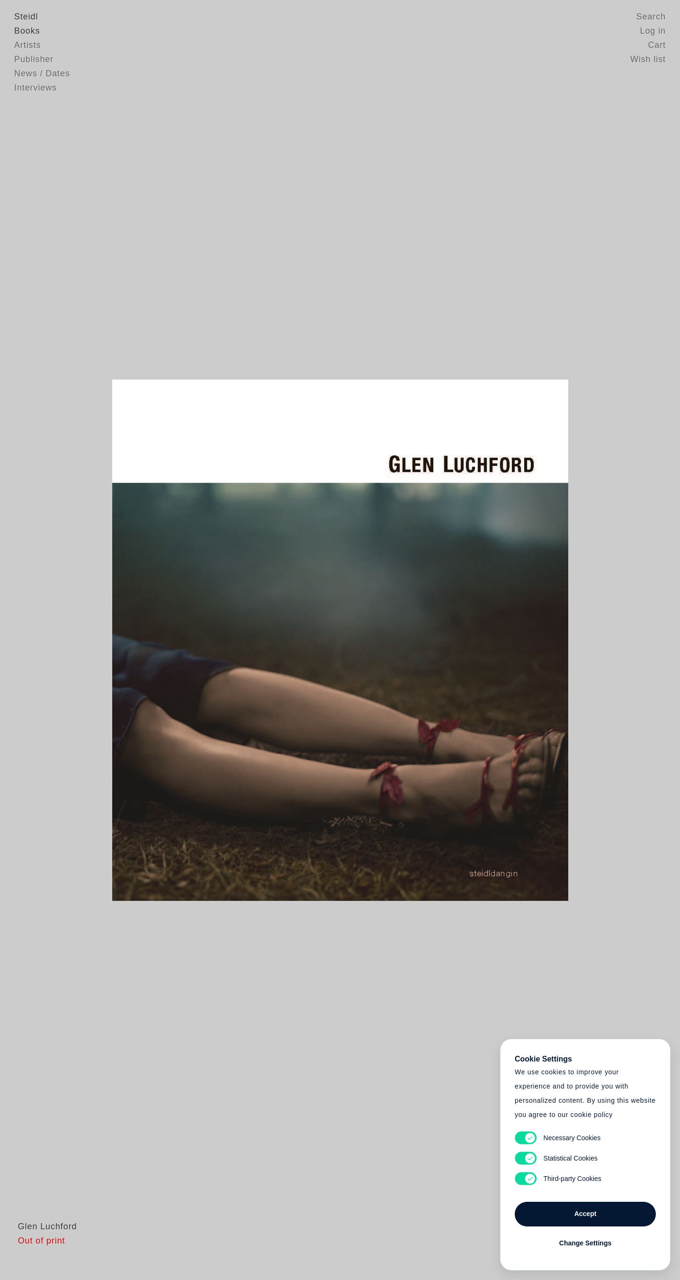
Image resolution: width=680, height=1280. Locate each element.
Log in (653, 31)
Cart (657, 45)
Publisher (34, 59)
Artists (27, 45)
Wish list (648, 59)
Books (27, 31)
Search (651, 16)
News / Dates (42, 73)
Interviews (35, 87)
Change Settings (585, 1243)
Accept (585, 1213)
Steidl (26, 16)
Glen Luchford (43, 1244)
